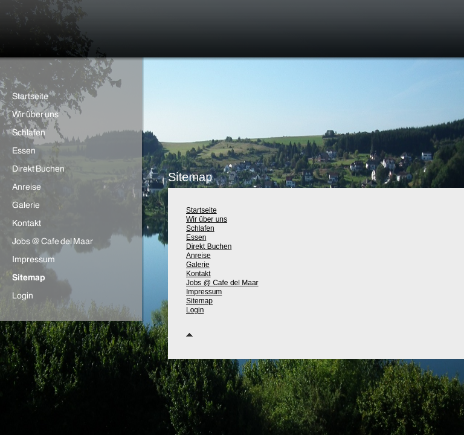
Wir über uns (206, 219)
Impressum (204, 292)
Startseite (201, 210)
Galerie (198, 264)
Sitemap (199, 301)
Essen (196, 237)
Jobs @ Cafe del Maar (222, 283)
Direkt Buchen (208, 246)
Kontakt (198, 273)
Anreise (198, 255)
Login (195, 310)
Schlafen (200, 228)
